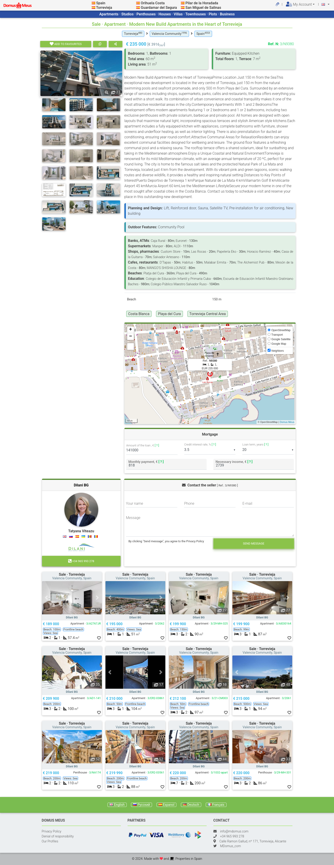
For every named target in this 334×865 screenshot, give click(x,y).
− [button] (130, 336)
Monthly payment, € (145, 462)
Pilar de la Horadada (201, 3)
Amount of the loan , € (142, 445)
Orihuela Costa (153, 3)
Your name (134, 503)
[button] (46, 597)
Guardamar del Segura (159, 7)
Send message (253, 543)
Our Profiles (50, 841)
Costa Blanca (138, 314)
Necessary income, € (233, 462)
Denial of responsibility (58, 836)
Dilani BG (81, 485)
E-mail (247, 503)
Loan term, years (255, 444)
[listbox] (210, 450)
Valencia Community (169, 33)
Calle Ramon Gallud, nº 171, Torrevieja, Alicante (253, 841)
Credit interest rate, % (200, 444)
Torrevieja (104, 7)
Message (133, 518)
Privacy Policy (51, 831)
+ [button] (130, 329)
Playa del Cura (169, 314)
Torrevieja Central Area (207, 314)
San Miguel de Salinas (203, 7)
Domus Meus (287, 422)
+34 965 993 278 (81, 561)
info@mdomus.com (234, 831)
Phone (189, 503)
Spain (100, 3)
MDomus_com (230, 846)
